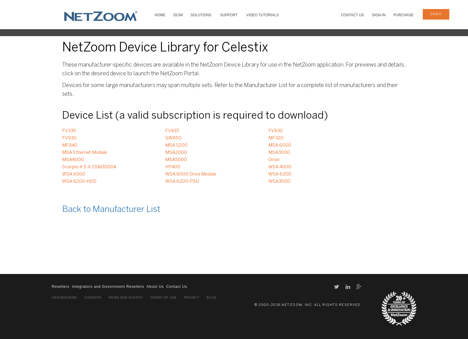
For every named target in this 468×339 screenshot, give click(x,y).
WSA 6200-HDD (79, 181)
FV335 (69, 131)
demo (436, 14)
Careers (92, 297)
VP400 (172, 167)
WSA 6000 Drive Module (190, 174)
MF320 (275, 138)
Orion (274, 160)
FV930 (69, 138)
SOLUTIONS (201, 15)
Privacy (192, 297)
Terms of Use (163, 297)
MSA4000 (73, 160)
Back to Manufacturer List (111, 210)
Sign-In (378, 15)
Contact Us (352, 15)
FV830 (275, 131)
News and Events (126, 297)
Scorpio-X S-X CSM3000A (89, 167)
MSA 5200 (176, 145)
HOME (160, 15)
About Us (155, 287)
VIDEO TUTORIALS (262, 15)
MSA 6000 (279, 145)
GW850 (173, 138)
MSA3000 (279, 153)
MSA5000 (176, 160)
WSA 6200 (279, 174)
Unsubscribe (64, 297)
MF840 (69, 145)
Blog (212, 297)
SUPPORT (229, 15)
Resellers (61, 287)
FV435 (172, 131)
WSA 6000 (73, 174)
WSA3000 (279, 181)
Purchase (404, 15)
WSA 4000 (279, 167)
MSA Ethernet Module (84, 153)
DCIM (178, 15)
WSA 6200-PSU (182, 181)
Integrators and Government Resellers (108, 287)
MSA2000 (176, 153)
